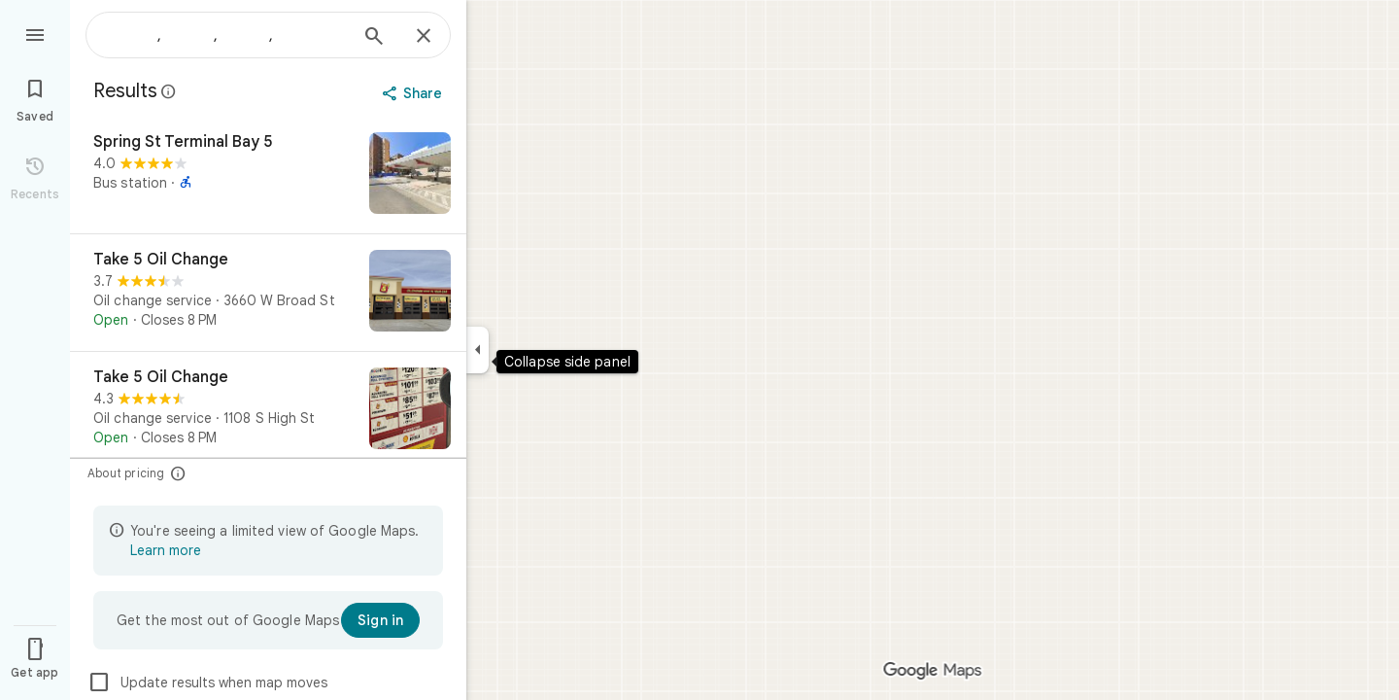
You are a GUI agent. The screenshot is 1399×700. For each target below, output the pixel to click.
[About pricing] (178, 473)
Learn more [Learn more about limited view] (165, 550)
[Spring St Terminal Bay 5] (268, 175)
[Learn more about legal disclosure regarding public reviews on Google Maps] (169, 91)
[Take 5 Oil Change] (268, 292)
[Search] (374, 38)
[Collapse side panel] (477, 350)
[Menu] (35, 33)
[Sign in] (380, 620)
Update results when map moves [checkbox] (207, 682)
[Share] (414, 93)
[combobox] (228, 35)
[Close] (423, 37)
